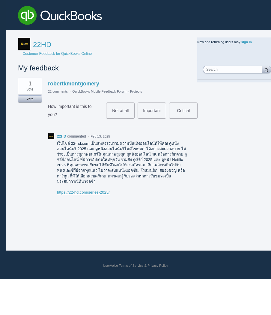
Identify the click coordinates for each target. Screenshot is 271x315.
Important (154, 113)
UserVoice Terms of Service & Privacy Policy (135, 265)
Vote (29, 99)
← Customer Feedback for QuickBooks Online (55, 54)
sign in (246, 42)
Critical (187, 113)
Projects (136, 91)
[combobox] (234, 69)
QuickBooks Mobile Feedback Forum (99, 91)
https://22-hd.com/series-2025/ (83, 192)
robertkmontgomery (73, 84)
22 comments (58, 91)
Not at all (123, 113)
